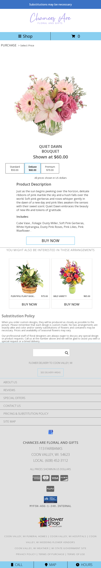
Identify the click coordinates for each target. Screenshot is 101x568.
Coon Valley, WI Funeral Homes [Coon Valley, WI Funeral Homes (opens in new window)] (25, 536)
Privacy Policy (26, 554)
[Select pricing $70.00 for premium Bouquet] (50, 168)
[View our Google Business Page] (50, 434)
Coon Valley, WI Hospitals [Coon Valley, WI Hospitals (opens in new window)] (68, 536)
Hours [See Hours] (84, 564)
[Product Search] (51, 352)
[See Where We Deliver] (51, 372)
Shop (25, 36)
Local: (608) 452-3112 (50, 460)
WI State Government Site (68, 548)
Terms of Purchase (51, 554)
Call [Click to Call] (17, 564)
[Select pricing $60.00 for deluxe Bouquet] (32, 168)
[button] (50, 499)
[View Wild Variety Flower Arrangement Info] (71, 276)
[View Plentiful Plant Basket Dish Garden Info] (29, 277)
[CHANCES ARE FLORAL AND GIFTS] (50, 27)
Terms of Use (76, 554)
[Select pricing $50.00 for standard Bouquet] (15, 168)
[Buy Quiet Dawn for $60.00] (50, 241)
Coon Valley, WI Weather (32, 548)
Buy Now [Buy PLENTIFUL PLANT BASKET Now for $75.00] (29, 304)
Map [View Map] (50, 564)
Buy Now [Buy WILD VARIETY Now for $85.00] (71, 304)
